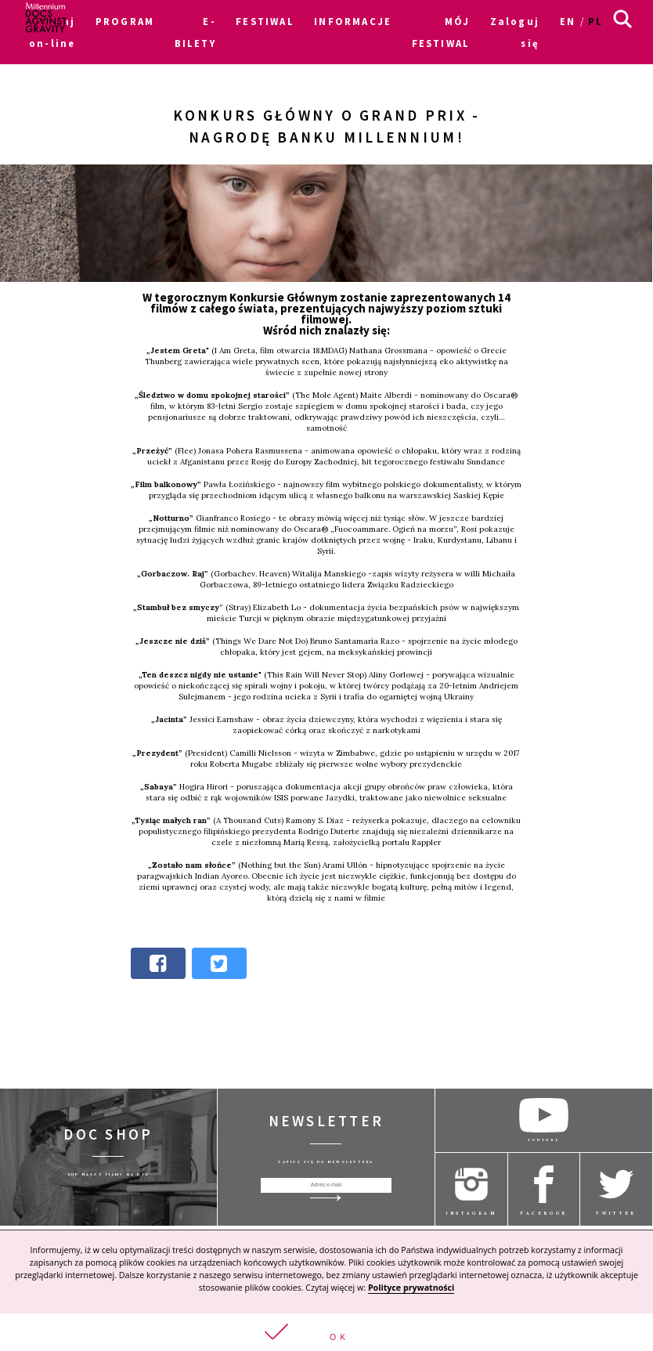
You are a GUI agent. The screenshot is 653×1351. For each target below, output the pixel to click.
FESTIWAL (265, 21)
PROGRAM (125, 21)
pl (595, 21)
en (567, 21)
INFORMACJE (352, 21)
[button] (326, 1332)
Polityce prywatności (411, 1287)
